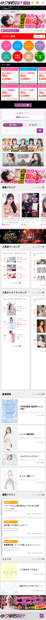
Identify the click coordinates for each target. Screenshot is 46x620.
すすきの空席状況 (8, 586)
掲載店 (28, 56)
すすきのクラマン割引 (10, 583)
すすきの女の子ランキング (11, 589)
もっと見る (23, 105)
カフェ (6, 56)
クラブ (17, 46)
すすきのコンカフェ (9, 607)
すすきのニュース (22, 592)
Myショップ (10, 82)
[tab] (13, 125)
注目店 (17, 56)
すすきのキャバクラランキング (13, 615)
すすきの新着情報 (8, 592)
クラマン (4, 12)
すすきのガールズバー (27, 604)
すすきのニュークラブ (26, 600)
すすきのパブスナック (10, 604)
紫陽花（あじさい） (23, 117)
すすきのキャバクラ (9, 600)
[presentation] (1, 20)
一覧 (39, 56)
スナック (28, 46)
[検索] (40, 130)
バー (39, 46)
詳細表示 (39, 36)
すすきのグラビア (22, 586)
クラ (6, 46)
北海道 (26, 3)
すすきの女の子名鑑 (26, 583)
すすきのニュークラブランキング (14, 618)
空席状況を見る (9, 31)
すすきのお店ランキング (31, 589)
